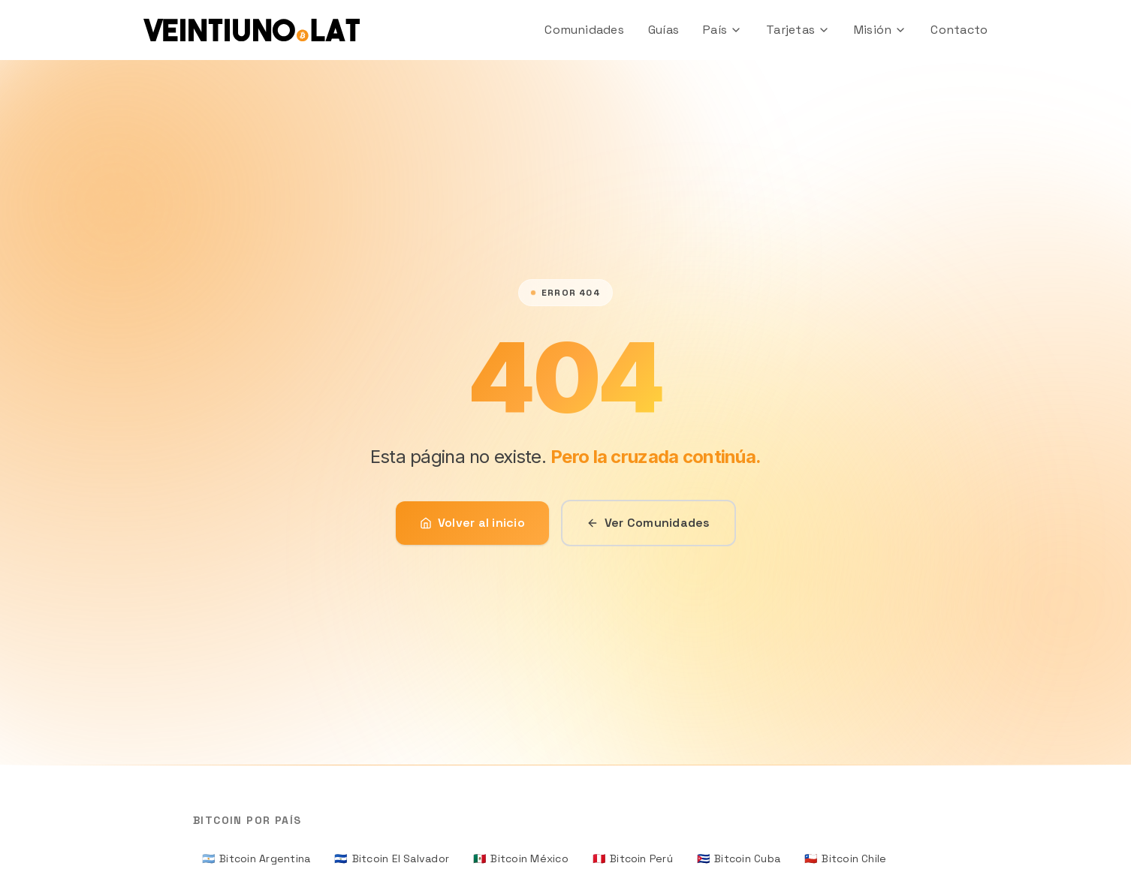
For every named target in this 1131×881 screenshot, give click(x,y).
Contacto (959, 30)
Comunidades (584, 30)
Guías (663, 30)
